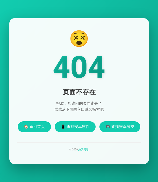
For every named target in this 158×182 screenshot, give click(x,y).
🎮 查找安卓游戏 (120, 126)
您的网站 (83, 149)
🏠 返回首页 (34, 126)
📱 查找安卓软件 (75, 126)
